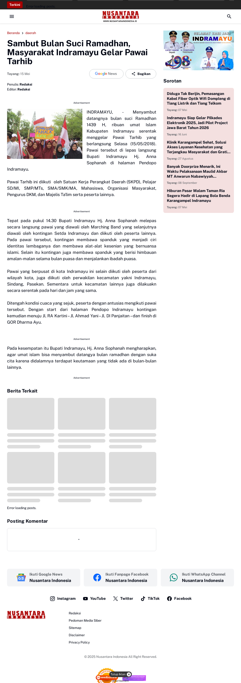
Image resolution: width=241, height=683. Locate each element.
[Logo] (26, 615)
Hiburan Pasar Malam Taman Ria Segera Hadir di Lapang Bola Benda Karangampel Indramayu (198, 195)
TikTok (150, 598)
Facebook (179, 598)
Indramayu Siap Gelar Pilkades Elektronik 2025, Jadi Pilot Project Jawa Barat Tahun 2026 (197, 123)
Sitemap (75, 628)
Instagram (63, 598)
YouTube (94, 598)
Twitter (123, 598)
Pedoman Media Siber (85, 620)
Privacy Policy (79, 642)
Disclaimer (77, 635)
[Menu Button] (11, 16)
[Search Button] (229, 16)
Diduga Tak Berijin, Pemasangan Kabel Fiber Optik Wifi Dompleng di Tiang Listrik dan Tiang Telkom (198, 98)
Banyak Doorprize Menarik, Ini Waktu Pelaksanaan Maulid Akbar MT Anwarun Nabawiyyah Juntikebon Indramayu (197, 171)
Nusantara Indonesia (112, 657)
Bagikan (140, 74)
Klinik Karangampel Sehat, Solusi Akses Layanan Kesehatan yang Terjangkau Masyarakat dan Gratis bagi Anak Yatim (198, 147)
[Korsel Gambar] (198, 50)
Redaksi (75, 613)
